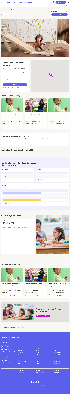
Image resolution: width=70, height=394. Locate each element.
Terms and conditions (30, 385)
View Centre (12, 126)
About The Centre (16, 5)
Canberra (38, 359)
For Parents (4, 342)
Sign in (8, 346)
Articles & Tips (4, 360)
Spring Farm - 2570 (57, 357)
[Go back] (1, 2)
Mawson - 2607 (56, 354)
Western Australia (22, 357)
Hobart (37, 363)
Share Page (8, 91)
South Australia (21, 354)
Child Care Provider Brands (6, 362)
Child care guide (4, 358)
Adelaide (37, 354)
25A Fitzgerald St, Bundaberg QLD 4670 (9, 115)
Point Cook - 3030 (57, 363)
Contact (18, 337)
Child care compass (5, 356)
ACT (19, 359)
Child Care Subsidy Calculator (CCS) (8, 351)
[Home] (1, 327)
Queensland (6, 327)
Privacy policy (41, 385)
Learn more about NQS (6, 203)
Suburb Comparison (25, 5)
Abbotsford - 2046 (57, 359)
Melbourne (38, 350)
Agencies (20, 377)
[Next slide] (68, 96)
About (13, 337)
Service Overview (22, 372)
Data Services (21, 375)
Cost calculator (4, 354)
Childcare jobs (56, 372)
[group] (12, 105)
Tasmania (20, 363)
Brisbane (37, 352)
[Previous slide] (27, 105)
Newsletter (38, 375)
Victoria (20, 350)
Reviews (10, 5)
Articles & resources (40, 372)
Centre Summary (4, 5)
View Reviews (4, 179)
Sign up (3, 346)
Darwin (37, 361)
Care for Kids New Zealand (58, 375)
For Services (5, 367)
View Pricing (39, 179)
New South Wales (22, 348)
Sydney (37, 348)
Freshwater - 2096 (57, 352)
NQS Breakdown (33, 5)
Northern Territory (22, 361)
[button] (29, 280)
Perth (37, 357)
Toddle (54, 377)
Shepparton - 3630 (57, 361)
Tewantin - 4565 (56, 348)
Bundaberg (12, 327)
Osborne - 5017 (56, 350)
